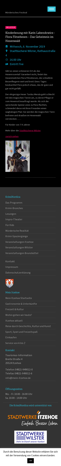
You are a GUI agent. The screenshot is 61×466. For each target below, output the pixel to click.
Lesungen (10, 214)
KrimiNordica (18, 6)
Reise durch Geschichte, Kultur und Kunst (28, 326)
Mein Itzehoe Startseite (18, 298)
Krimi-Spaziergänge (16, 236)
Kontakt (10, 261)
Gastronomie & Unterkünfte (21, 304)
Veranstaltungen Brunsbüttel (21, 253)
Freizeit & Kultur (14, 309)
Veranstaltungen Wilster (19, 247)
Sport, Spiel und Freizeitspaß (21, 332)
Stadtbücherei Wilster (30, 130)
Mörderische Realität (17, 231)
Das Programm (13, 203)
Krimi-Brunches (14, 208)
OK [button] (30, 460)
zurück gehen (12, 136)
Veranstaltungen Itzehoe (19, 242)
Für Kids (9, 225)
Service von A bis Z (15, 343)
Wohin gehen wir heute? (18, 315)
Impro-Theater (13, 219)
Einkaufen (11, 337)
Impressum (11, 267)
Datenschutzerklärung (18, 272)
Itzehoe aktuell (14, 321)
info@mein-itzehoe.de (18, 378)
